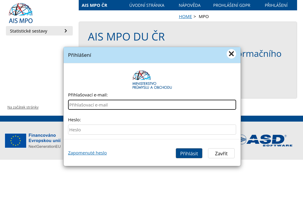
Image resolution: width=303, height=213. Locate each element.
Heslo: (74, 119)
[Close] (231, 54)
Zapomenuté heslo (87, 153)
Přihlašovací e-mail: (88, 95)
